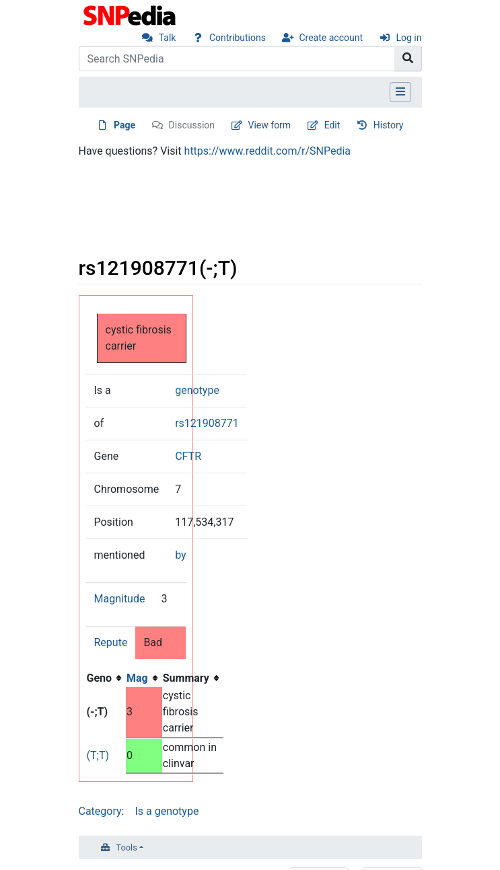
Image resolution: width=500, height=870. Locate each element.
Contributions (237, 37)
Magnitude (119, 598)
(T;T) (98, 755)
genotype (197, 390)
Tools (126, 847)
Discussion (192, 125)
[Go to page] (408, 58)
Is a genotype (167, 811)
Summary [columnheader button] (186, 678)
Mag (137, 678)
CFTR (188, 456)
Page (124, 125)
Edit (332, 125)
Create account (331, 37)
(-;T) (97, 711)
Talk (167, 37)
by (180, 555)
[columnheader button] (144, 678)
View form (269, 125)
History (388, 125)
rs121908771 (207, 423)
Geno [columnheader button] (99, 678)
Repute (111, 642)
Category (100, 811)
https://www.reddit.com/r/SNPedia (267, 151)
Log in (409, 37)
